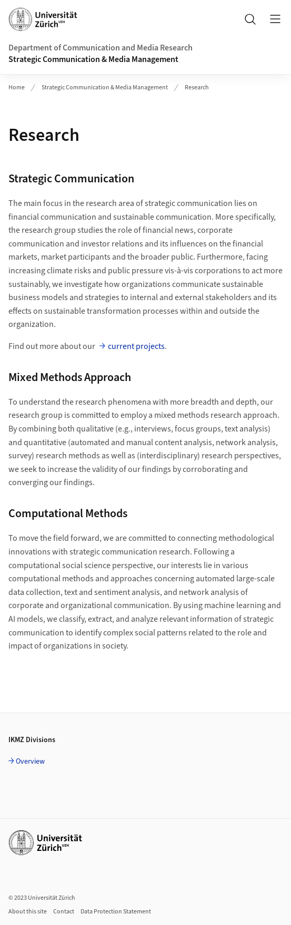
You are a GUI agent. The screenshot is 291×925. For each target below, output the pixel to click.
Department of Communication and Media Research (100, 48)
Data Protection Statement (116, 911)
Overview (30, 761)
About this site (27, 911)
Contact (63, 911)
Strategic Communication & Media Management (93, 59)
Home (16, 87)
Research (197, 87)
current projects (136, 346)
